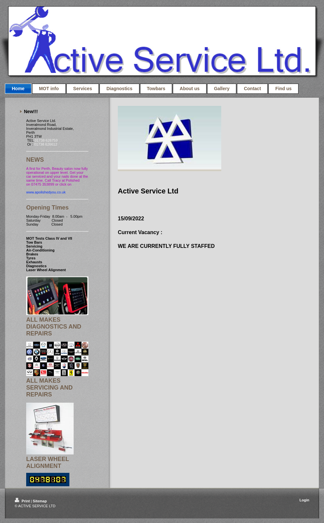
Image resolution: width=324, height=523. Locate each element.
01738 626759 (46, 140)
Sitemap (40, 501)
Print (23, 501)
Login (304, 500)
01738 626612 (45, 144)
